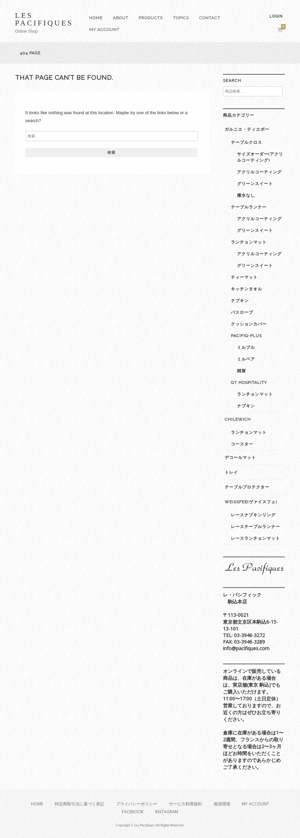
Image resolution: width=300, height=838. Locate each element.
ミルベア (246, 359)
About (120, 17)
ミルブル (246, 347)
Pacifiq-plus (246, 335)
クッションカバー (249, 324)
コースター (242, 444)
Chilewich (238, 419)
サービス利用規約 (185, 804)
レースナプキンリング (253, 515)
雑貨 (241, 370)
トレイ (231, 472)
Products (151, 17)
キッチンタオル (246, 289)
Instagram (166, 812)
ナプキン (240, 300)
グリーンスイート (255, 183)
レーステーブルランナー (255, 526)
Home (96, 17)
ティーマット (244, 277)
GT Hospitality (249, 382)
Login (276, 16)
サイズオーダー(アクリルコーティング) (260, 157)
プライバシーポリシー (136, 804)
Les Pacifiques (44, 19)
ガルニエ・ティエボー (247, 129)
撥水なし (246, 195)
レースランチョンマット (255, 538)
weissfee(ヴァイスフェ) (251, 501)
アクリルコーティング (259, 172)
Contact (209, 17)
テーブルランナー (249, 207)
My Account (104, 29)
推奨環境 (222, 804)
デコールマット (240, 457)
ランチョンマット (249, 242)
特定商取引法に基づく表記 (79, 804)
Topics (181, 17)
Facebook (132, 812)
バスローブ (242, 312)
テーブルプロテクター (247, 487)
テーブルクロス (246, 142)
